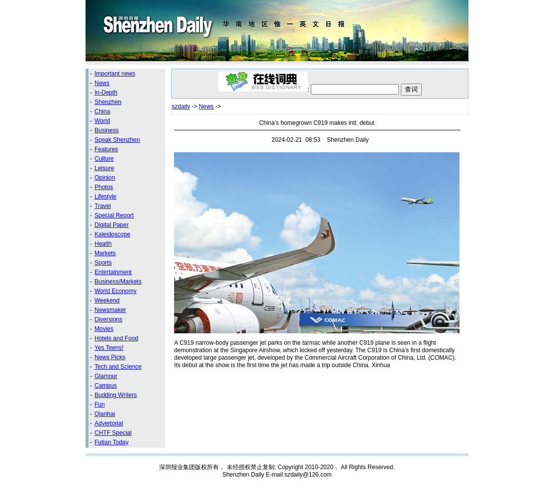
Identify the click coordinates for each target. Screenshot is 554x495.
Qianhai (104, 413)
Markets (105, 253)
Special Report (114, 215)
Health (103, 243)
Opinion (104, 177)
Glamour (105, 376)
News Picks (109, 357)
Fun (99, 404)
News (101, 83)
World (102, 120)
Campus (105, 385)
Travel (102, 205)
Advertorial (108, 423)
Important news (114, 73)
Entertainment (113, 272)
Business (106, 130)
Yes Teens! (108, 347)
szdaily (181, 106)
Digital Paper (111, 224)
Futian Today (111, 442)
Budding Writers (115, 395)
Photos (103, 187)
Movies (103, 328)
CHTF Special (113, 432)
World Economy (115, 291)
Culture (104, 158)
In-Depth (105, 92)
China (102, 111)
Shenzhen (107, 102)
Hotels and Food (116, 338)
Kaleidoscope (112, 234)
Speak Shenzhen (117, 139)
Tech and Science (118, 366)
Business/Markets (118, 281)
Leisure (104, 168)
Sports (103, 262)
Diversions (108, 319)
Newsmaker (110, 309)
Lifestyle (105, 196)
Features (106, 149)
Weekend (106, 300)
